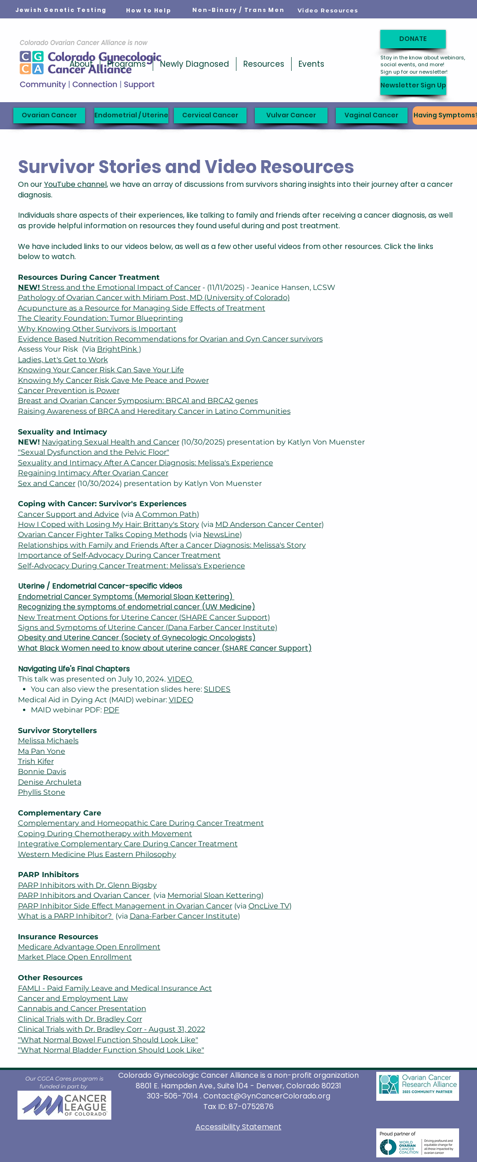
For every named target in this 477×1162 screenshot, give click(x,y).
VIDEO (180, 679)
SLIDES (217, 689)
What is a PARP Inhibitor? (66, 916)
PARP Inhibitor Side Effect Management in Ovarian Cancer (125, 906)
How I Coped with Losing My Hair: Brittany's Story (108, 524)
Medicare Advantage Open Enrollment (89, 946)
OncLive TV (268, 906)
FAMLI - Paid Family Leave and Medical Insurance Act (115, 988)
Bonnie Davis (42, 771)
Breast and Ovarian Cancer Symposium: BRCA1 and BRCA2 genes (138, 400)
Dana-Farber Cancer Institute (184, 916)
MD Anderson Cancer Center (268, 524)
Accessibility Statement (238, 1127)
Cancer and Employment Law (73, 998)
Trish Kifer (36, 761)
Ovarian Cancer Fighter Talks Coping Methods (102, 534)
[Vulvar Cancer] (291, 115)
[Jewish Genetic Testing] (61, 10)
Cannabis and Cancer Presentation (82, 1008)
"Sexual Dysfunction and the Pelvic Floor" (93, 452)
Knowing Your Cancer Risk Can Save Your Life (101, 369)
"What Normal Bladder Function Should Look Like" (111, 1050)
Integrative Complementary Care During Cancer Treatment (128, 843)
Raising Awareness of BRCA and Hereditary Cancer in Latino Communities (154, 411)
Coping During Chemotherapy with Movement (105, 833)
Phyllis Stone (41, 792)
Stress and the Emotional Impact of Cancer (109, 287)
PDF (111, 709)
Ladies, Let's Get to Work (63, 359)
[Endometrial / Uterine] (131, 115)
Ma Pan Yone (41, 751)
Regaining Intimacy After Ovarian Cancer (93, 472)
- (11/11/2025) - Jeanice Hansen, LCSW (268, 287)
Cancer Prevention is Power (69, 390)
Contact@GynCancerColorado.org (266, 1096)
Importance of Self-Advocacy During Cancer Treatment (119, 555)
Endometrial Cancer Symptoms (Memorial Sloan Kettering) (126, 596)
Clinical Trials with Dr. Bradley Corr (80, 1019)
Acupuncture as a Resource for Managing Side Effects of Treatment (141, 308)
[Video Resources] (328, 10)
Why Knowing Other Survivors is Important (97, 328)
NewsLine (221, 534)
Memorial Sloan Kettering (214, 895)
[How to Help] (149, 10)
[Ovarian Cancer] (49, 115)
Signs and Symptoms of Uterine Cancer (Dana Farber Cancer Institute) (147, 627)
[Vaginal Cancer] (372, 115)
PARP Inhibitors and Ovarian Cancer (84, 895)
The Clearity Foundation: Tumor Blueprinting (100, 318)
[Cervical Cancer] (210, 115)
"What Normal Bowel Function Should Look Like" (108, 1039)
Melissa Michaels (48, 740)
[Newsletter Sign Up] (413, 85)
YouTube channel (75, 184)
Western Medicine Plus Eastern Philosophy (97, 854)
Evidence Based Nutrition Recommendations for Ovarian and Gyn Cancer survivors (170, 339)
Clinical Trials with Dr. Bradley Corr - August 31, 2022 (111, 1029)
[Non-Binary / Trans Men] (238, 10)
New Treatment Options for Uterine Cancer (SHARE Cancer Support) (144, 617)
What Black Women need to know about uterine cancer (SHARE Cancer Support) (165, 648)
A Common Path (166, 514)
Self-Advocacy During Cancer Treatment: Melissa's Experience (131, 565)
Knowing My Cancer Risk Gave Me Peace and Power (113, 380)
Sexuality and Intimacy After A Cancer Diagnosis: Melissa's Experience (145, 462)
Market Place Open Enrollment (75, 957)
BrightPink (118, 349)
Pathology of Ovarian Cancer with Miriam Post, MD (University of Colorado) (154, 297)
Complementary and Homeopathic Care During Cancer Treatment (141, 823)
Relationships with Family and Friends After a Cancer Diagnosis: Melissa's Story (162, 545)
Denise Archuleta (49, 782)
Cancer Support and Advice (68, 514)
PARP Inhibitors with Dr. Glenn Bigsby (87, 885)
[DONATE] (413, 39)
